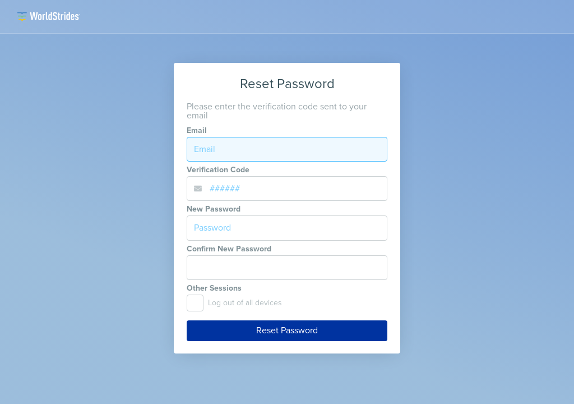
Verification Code (218, 170)
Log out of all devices (245, 302)
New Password (213, 209)
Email (197, 131)
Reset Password (287, 330)
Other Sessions (214, 288)
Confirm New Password (229, 249)
